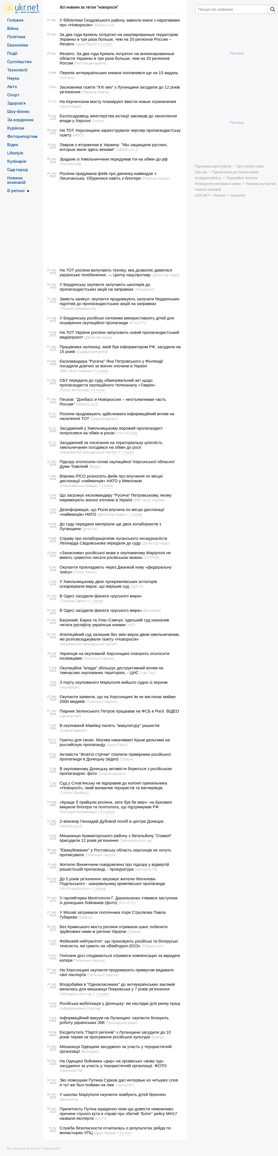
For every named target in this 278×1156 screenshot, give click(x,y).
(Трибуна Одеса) (73, 600)
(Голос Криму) (85, 571)
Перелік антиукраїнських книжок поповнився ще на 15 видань (119, 72)
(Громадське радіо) (121, 1022)
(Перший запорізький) (78, 308)
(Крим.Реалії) (86, 44)
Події (12, 53)
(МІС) (131, 624)
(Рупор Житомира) (75, 389)
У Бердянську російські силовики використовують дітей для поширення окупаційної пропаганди (117, 320)
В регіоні (16, 190)
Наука (13, 78)
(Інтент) (98, 120)
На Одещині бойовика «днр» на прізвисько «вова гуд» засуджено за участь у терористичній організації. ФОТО (113, 1063)
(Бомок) (157, 1036)
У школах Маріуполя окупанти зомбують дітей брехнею (113, 1094)
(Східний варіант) (104, 418)
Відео (12, 144)
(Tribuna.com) (153, 945)
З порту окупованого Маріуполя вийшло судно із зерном (114, 682)
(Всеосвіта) (69, 1099)
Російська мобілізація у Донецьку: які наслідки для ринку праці (120, 1003)
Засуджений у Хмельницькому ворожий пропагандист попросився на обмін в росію (111, 430)
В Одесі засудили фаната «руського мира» (101, 596)
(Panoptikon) (144, 289)
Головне (15, 20)
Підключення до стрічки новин (235, 172)
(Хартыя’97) (124, 1084)
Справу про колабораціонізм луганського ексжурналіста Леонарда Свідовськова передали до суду (113, 540)
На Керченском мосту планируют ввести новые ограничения (118, 101)
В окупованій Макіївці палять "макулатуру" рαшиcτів (110, 725)
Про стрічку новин (250, 166)
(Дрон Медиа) (105, 1132)
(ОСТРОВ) (151, 557)
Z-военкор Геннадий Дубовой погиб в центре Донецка (111, 821)
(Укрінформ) (70, 687)
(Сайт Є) (137, 586)
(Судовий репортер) (92, 351)
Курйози (15, 128)
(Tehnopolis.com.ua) (135, 840)
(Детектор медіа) (166, 274)
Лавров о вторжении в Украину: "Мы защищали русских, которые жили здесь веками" (114, 147)
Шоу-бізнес (18, 111)
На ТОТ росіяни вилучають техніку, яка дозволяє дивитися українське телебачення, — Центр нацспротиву (116, 272)
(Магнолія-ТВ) (146, 869)
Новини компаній (16, 180)
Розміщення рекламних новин (218, 184)
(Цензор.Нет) (70, 715)
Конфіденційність (208, 178)
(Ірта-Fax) (90, 528)
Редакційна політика (242, 178)
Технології (17, 70)
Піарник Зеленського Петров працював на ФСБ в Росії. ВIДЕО (119, 711)
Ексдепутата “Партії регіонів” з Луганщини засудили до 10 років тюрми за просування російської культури (115, 1034)
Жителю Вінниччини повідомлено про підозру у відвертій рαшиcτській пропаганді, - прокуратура (114, 866)
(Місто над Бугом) (74, 888)
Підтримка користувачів (213, 166)
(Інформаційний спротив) (80, 1008)
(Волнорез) (152, 610)
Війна (12, 28)
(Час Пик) (148, 672)
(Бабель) (85, 917)
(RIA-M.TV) (138, 322)
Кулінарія (16, 161)
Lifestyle (15, 153)
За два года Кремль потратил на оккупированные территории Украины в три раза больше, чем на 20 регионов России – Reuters (119, 39)
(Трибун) (126, 759)
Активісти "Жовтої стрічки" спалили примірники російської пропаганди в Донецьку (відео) (115, 756)
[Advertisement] (114, 224)
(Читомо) (67, 77)
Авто (12, 86)
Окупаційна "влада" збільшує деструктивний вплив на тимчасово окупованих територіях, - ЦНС (111, 670)
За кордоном (20, 119)
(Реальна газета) (95, 91)
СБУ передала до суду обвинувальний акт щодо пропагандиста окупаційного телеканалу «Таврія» (107, 382)
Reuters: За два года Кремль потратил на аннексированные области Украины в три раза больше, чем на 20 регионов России (117, 58)
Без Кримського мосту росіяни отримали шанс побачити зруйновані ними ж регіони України (114, 929)
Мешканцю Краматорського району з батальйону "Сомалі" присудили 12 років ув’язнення (116, 838)
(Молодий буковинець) (78, 811)
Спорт (13, 94)
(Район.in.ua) (104, 24)
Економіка (17, 45)
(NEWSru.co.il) (127, 149)
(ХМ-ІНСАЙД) (70, 163)
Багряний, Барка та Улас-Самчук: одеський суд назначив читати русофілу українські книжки (114, 622)
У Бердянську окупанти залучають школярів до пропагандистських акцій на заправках (105, 286)
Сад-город (17, 169)
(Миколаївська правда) (79, 485)
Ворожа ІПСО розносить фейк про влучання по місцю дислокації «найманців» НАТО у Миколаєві (111, 478)
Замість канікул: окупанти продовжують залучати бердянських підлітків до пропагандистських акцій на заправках (120, 301)
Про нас (201, 172)
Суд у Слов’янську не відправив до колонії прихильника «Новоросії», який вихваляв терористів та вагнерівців (113, 785)
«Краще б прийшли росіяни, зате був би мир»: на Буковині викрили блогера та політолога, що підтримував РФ (116, 804)
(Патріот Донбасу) (74, 792)
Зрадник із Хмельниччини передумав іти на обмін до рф (114, 159)
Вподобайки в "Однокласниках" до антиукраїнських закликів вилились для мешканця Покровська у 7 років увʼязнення (117, 986)
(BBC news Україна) (75, 370)
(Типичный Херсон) (98, 658)
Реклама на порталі (261, 184)
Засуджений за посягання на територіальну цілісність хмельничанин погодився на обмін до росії (111, 445)
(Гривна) (134, 931)
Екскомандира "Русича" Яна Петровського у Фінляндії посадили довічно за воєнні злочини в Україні (111, 363)
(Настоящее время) (90, 63)
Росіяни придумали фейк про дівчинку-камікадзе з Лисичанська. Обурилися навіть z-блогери (108, 175)
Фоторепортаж (22, 136)
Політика (16, 36)
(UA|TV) (101, 1118)
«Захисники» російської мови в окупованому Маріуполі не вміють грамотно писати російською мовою (115, 555)
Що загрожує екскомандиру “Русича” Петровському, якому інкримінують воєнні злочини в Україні (116, 497)
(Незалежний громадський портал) (88, 452)
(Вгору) (94, 466)
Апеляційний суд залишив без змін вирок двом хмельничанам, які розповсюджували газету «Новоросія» (120, 636)
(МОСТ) (78, 135)
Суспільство (19, 61)
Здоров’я (16, 103)
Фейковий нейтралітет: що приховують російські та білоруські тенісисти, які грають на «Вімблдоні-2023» (119, 943)
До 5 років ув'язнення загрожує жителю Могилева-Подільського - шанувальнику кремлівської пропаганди (112, 881)
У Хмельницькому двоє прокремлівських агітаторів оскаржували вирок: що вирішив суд (108, 584)
